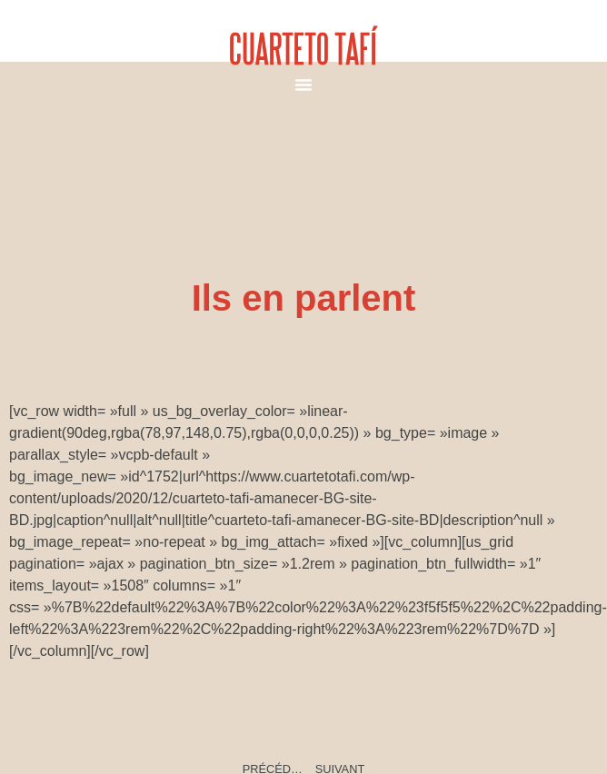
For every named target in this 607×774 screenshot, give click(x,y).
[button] (303, 84)
